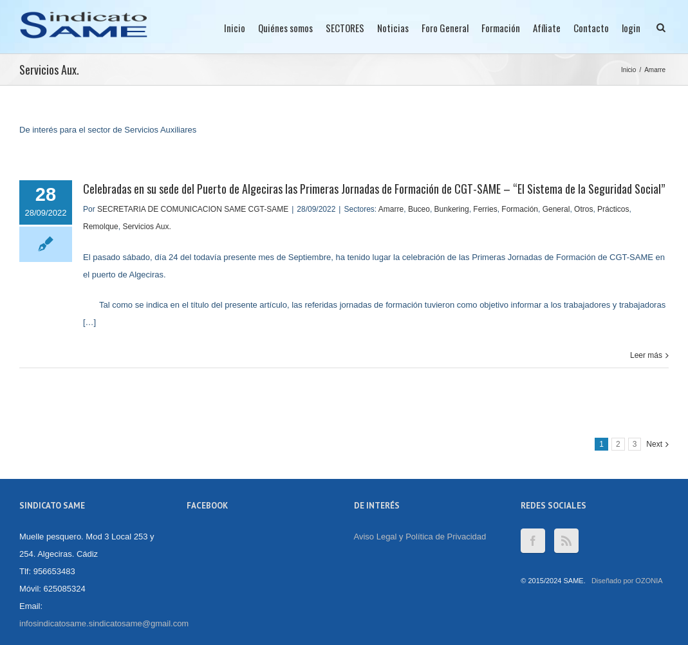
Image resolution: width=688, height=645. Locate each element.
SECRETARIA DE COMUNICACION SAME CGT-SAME (192, 209)
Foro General (445, 28)
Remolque (100, 226)
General (556, 209)
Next (654, 444)
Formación (500, 28)
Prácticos (613, 209)
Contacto (591, 28)
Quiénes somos (285, 28)
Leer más (646, 355)
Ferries (485, 209)
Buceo (419, 209)
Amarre (654, 69)
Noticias (393, 28)
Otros (583, 209)
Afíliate (547, 28)
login (631, 28)
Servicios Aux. (146, 226)
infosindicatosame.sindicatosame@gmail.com (104, 623)
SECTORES (345, 28)
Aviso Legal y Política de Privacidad (420, 536)
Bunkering (451, 209)
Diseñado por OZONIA (627, 580)
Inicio (234, 28)
